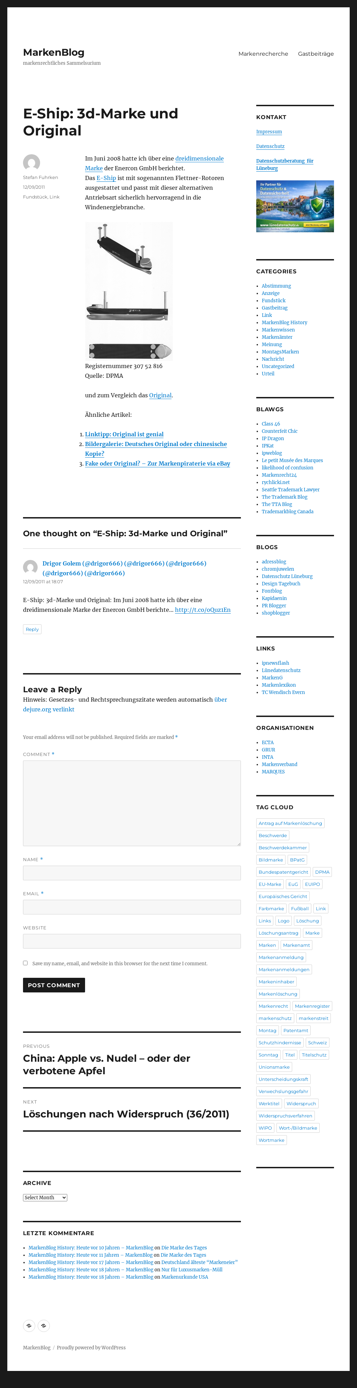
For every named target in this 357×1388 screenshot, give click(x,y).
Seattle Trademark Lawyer (291, 490)
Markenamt (296, 945)
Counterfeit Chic (280, 431)
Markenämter (277, 337)
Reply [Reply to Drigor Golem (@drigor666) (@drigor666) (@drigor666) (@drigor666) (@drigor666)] (32, 629)
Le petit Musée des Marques (292, 460)
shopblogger (276, 613)
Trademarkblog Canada (287, 512)
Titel (290, 1055)
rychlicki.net (276, 482)
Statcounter (16, 1383)
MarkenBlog (54, 52)
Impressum (269, 132)
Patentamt (295, 1030)
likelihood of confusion (287, 468)
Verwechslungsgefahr (283, 1091)
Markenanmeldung (281, 957)
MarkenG (272, 678)
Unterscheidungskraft (283, 1079)
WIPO (265, 1128)
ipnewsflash (275, 663)
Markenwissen (278, 330)
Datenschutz (270, 146)
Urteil (268, 374)
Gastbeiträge (316, 53)
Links (265, 920)
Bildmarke (271, 860)
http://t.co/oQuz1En (203, 609)
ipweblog (272, 453)
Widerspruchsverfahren (285, 1115)
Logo (283, 920)
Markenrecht (273, 1006)
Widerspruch (301, 1103)
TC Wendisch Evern (283, 692)
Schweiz (317, 1042)
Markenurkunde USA (184, 1277)
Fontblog (272, 591)
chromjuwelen (278, 569)
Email (33, 894)
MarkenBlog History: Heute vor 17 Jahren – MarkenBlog (91, 1262)
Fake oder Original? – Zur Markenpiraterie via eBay (157, 463)
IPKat (268, 446)
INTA (267, 757)
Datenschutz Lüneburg (287, 576)
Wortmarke (271, 1140)
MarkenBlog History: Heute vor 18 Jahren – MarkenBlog (91, 1270)
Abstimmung (276, 286)
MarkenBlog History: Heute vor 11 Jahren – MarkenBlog (91, 1255)
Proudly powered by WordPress (91, 1348)
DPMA (322, 872)
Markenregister (312, 1006)
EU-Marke (270, 884)
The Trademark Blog (284, 497)
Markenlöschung (278, 994)
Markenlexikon (279, 685)
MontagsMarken (280, 352)
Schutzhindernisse (280, 1042)
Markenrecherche (263, 53)
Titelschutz (314, 1055)
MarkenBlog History (284, 323)
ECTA (268, 743)
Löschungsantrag (278, 933)
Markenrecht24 (279, 475)
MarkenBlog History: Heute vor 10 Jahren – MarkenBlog (91, 1248)
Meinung (272, 345)
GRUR (268, 750)
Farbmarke (271, 908)
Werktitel (269, 1103)
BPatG (297, 860)
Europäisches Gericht (283, 896)
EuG (293, 884)
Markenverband (279, 764)
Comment (39, 754)
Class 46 (271, 424)
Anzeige (271, 293)
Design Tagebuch (281, 584)
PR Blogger (274, 606)
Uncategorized (278, 366)
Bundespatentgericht (283, 872)
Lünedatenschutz (281, 670)
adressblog (274, 562)
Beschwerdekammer (283, 847)
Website (35, 927)
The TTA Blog (277, 504)
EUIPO (312, 884)
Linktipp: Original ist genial (124, 434)
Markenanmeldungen (284, 969)
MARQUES (273, 772)
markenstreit (313, 1018)
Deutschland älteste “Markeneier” (199, 1262)
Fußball (300, 908)
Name (33, 860)
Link (55, 197)
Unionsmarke (274, 1067)
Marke (312, 933)
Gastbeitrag (275, 308)
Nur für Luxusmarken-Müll (191, 1270)
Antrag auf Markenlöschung (290, 823)
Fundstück (35, 197)
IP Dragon (273, 439)
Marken (267, 945)
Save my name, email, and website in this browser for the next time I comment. (119, 964)
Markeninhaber (276, 981)
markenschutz (275, 1018)
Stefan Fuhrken (40, 177)
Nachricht (273, 359)
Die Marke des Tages (184, 1248)
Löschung (307, 920)
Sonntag (268, 1055)
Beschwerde (273, 835)
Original (160, 395)
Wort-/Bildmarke (298, 1128)
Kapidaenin (274, 598)
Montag (267, 1030)
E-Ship (106, 177)
